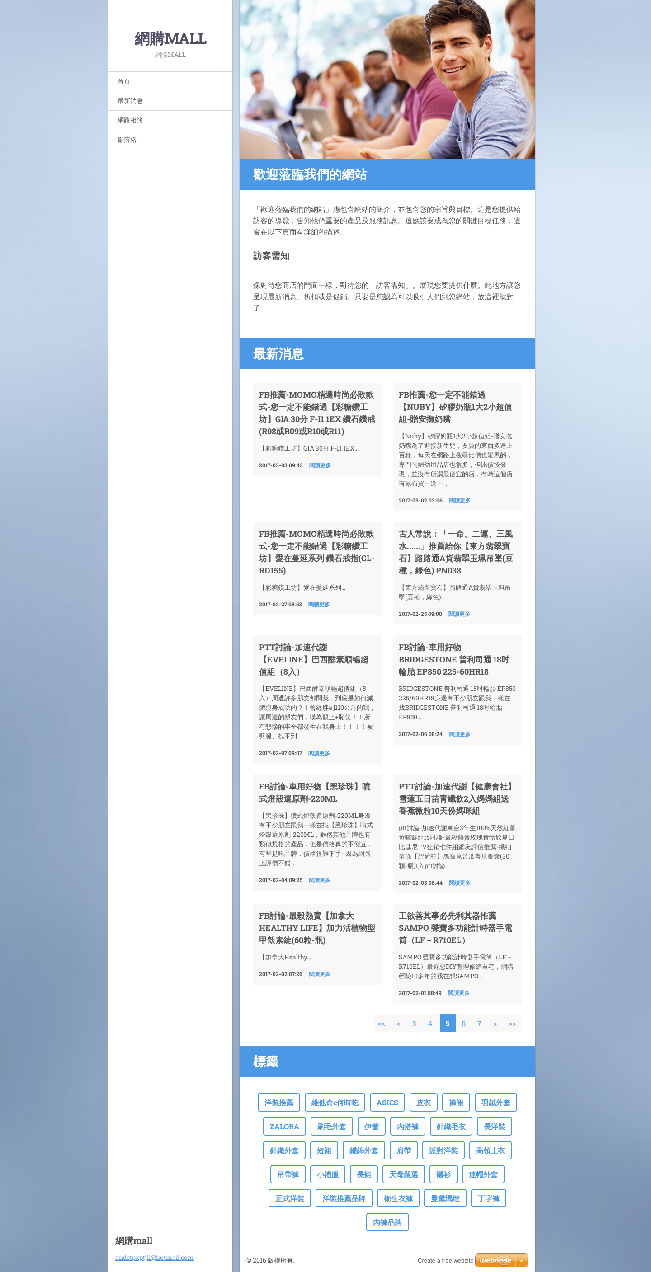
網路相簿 (130, 120)
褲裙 (456, 1102)
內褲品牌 (387, 1222)
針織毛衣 (451, 1126)
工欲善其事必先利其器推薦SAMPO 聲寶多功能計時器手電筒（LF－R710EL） (455, 927)
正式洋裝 (289, 1198)
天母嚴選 (403, 1174)
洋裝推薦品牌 (344, 1198)
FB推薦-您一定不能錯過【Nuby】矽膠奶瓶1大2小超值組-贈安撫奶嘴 (455, 406)
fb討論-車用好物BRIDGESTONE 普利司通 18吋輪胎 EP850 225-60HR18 (454, 659)
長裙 (364, 1174)
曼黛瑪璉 (445, 1198)
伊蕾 (371, 1126)
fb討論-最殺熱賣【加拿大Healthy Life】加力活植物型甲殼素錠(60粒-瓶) (317, 927)
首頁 (124, 81)
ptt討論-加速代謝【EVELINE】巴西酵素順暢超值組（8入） (313, 659)
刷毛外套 (331, 1126)
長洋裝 (494, 1126)
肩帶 (403, 1150)
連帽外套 (483, 1174)
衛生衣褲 (398, 1198)
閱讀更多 (320, 465)
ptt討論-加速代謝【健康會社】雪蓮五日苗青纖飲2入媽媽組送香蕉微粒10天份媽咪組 (457, 798)
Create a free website (446, 1260)
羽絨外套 (495, 1102)
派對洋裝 (443, 1150)
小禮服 (328, 1174)
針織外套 (284, 1150)
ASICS (387, 1102)
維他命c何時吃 (335, 1102)
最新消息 (130, 100)
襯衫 (443, 1174)
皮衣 (423, 1102)
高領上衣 (490, 1150)
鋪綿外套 (363, 1150)
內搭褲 (408, 1126)
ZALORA (284, 1126)
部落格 (127, 139)
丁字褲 (489, 1198)
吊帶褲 (288, 1174)
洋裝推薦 (278, 1102)
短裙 (324, 1150)
